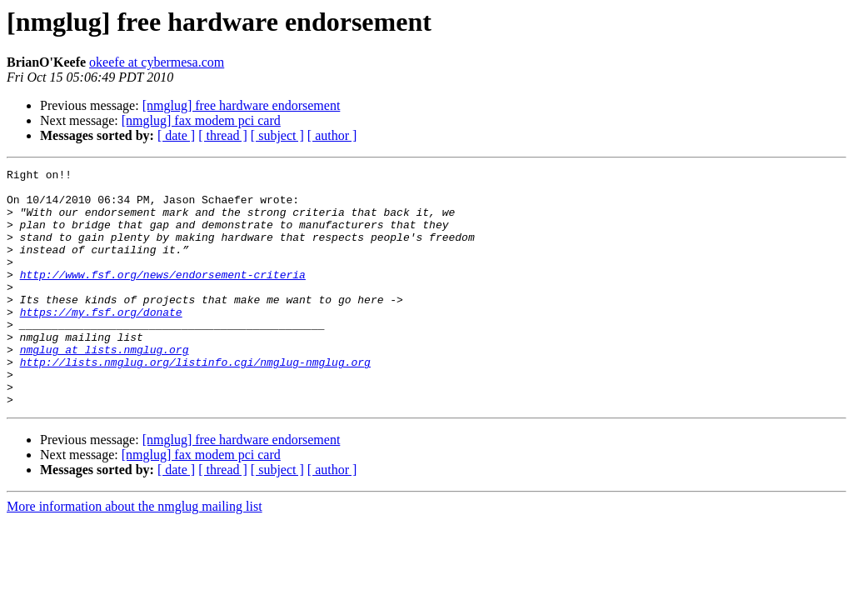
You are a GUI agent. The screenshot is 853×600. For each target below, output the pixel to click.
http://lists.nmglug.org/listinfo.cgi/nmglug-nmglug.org (195, 401)
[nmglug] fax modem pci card (201, 120)
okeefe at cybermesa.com (156, 62)
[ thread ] (222, 135)
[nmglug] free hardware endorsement (241, 105)
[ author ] (332, 135)
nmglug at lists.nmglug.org (104, 386)
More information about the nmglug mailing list (134, 554)
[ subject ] (277, 135)
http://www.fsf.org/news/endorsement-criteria (163, 296)
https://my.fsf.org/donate (101, 341)
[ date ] (176, 135)
